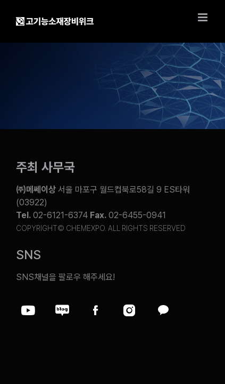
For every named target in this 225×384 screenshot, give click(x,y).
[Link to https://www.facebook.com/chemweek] (96, 310)
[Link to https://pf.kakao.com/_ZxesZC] (163, 310)
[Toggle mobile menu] (203, 17)
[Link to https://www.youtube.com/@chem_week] (28, 310)
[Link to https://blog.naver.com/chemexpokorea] (62, 310)
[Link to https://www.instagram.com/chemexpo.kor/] (129, 310)
